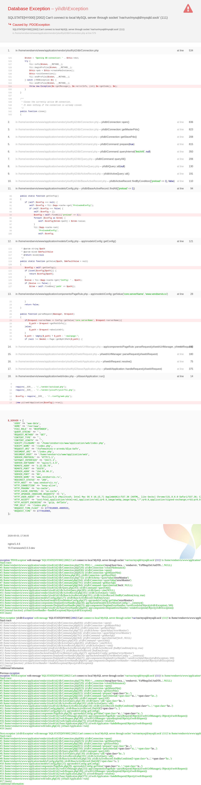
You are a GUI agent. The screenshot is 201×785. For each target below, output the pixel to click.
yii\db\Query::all (111, 166)
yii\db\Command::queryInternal (117, 151)
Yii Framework (16, 548)
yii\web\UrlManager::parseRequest (119, 354)
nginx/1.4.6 (14, 544)
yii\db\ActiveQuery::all (116, 173)
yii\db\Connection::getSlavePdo (117, 136)
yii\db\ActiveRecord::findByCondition (129, 181)
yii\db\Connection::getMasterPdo (119, 129)
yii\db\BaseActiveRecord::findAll (99, 188)
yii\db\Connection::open (114, 122)
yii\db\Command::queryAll (109, 159)
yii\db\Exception (71, 8)
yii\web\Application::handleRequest (123, 369)
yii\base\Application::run (89, 376)
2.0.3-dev (29, 548)
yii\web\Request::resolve (116, 361)
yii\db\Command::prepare (114, 144)
